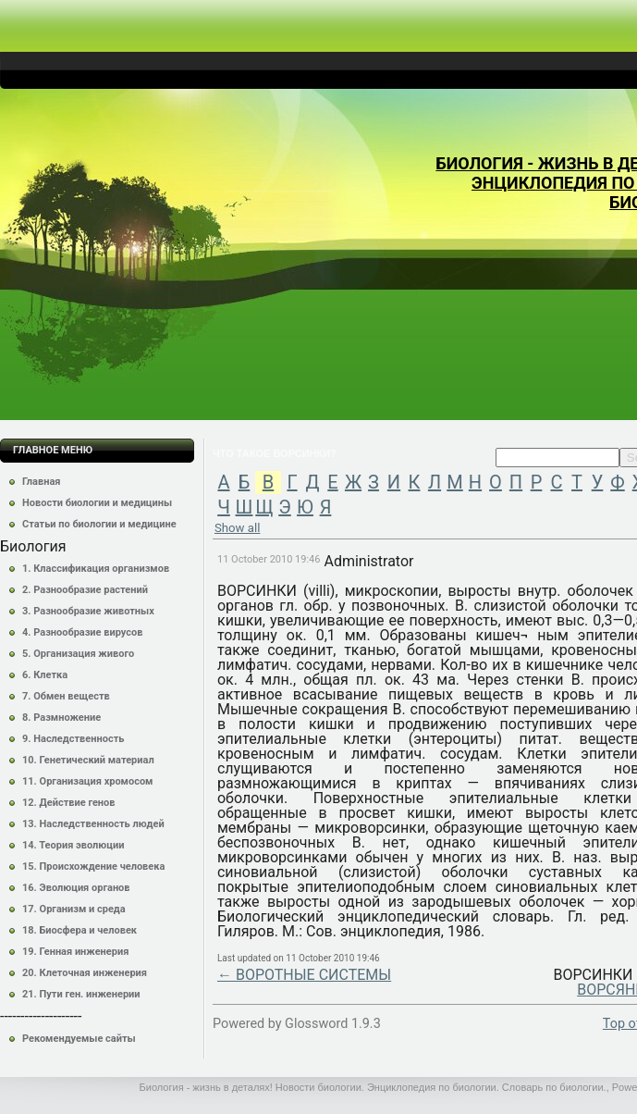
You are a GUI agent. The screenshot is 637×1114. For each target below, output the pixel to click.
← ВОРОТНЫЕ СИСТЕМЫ (304, 975)
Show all (237, 528)
